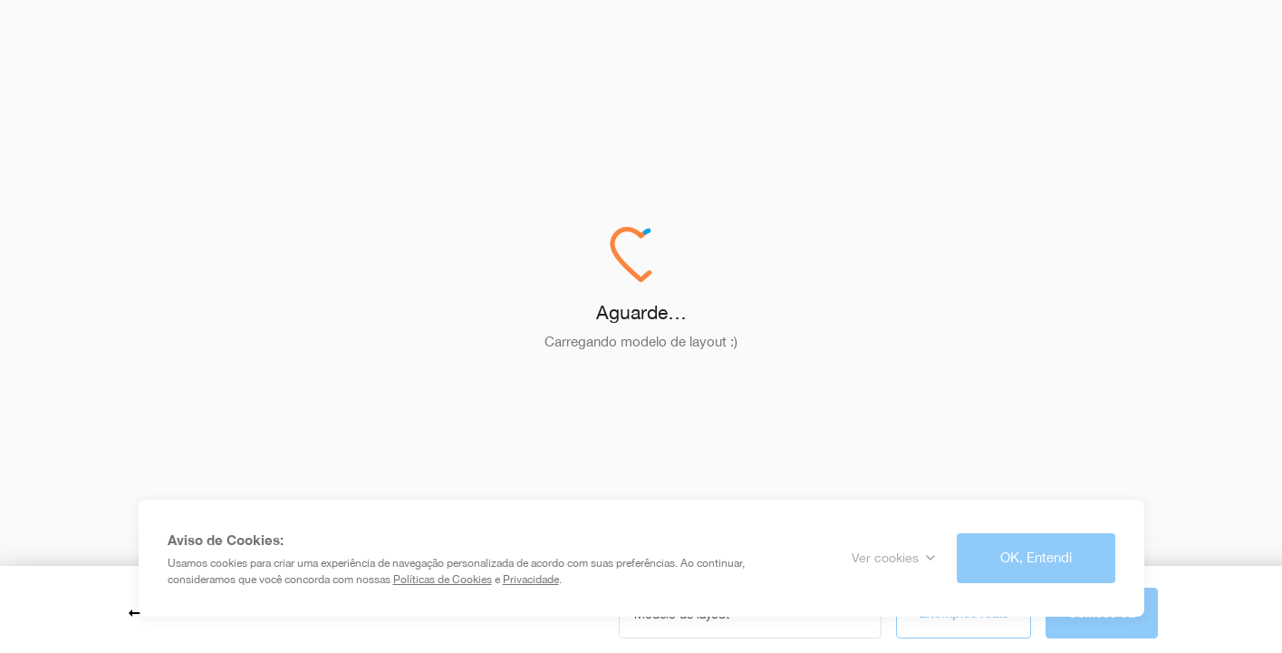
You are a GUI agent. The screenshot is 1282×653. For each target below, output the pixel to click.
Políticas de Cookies (442, 579)
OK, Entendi (1036, 557)
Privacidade (531, 579)
